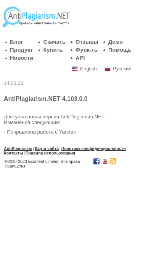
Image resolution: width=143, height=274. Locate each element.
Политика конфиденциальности (93, 148)
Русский (122, 69)
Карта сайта (47, 148)
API (80, 58)
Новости (21, 58)
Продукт (21, 50)
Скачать (54, 42)
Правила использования (50, 153)
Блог (16, 42)
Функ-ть (87, 50)
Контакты (13, 153)
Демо (115, 42)
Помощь (119, 50)
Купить (53, 50)
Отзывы (87, 42)
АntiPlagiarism (18, 148)
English (88, 69)
